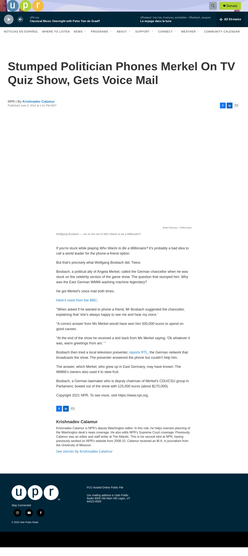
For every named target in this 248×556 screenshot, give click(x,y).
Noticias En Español (21, 40)
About (122, 40)
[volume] (20, 28)
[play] (9, 28)
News (78, 40)
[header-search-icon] (215, 10)
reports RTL (138, 361)
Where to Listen (56, 40)
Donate (234, 10)
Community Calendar (222, 40)
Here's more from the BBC (76, 309)
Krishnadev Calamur (39, 110)
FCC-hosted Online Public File (105, 496)
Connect (165, 40)
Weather (188, 40)
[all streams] (230, 28)
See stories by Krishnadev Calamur (84, 460)
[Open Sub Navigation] (85, 40)
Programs (99, 40)
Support (142, 40)
